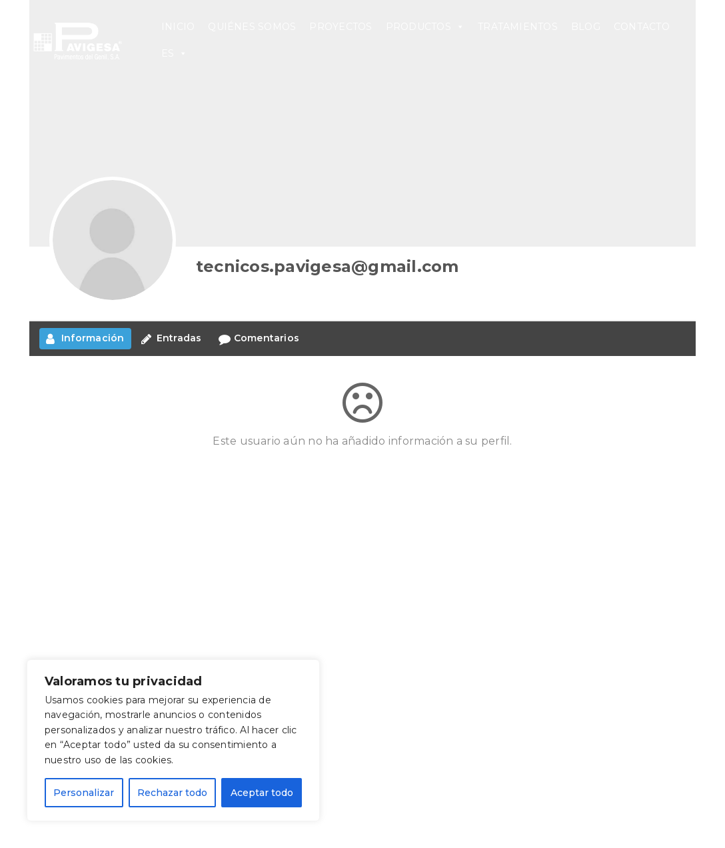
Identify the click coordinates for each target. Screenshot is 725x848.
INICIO (178, 27)
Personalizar (83, 793)
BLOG (585, 27)
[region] (173, 740)
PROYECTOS (340, 27)
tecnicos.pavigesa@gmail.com (327, 266)
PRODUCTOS (425, 27)
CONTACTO (642, 27)
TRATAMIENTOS (518, 27)
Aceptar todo (262, 793)
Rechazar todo (172, 793)
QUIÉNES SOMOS (252, 27)
